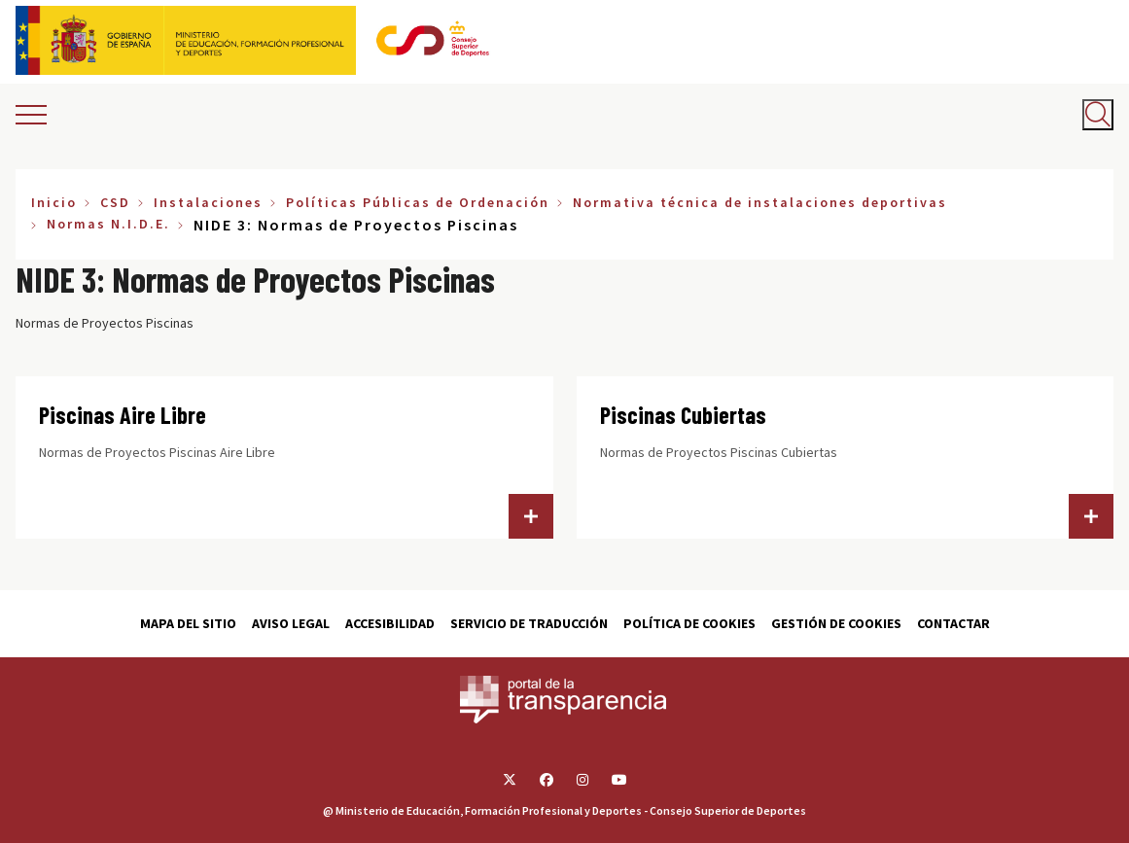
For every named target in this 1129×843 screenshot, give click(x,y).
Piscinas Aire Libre (122, 415)
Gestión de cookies (836, 623)
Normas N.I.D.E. (108, 223)
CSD (115, 202)
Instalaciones (208, 202)
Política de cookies (689, 623)
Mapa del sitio (188, 623)
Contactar (953, 623)
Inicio (54, 202)
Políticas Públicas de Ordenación (417, 202)
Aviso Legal (291, 623)
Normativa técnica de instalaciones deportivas (760, 202)
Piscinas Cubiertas (683, 415)
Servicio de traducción (529, 623)
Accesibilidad (390, 623)
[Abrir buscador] (1097, 114)
